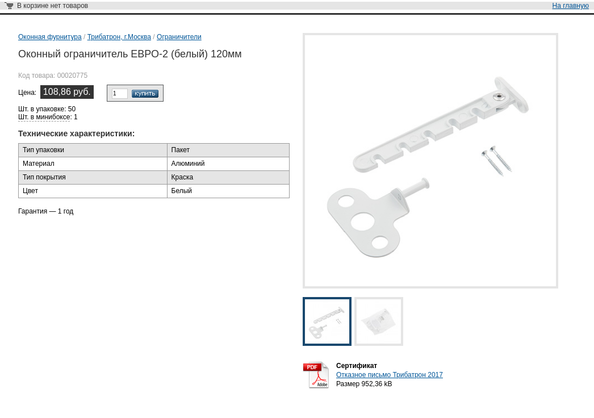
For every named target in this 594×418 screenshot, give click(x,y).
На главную (571, 6)
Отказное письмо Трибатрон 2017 (389, 375)
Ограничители (179, 37)
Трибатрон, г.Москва (119, 37)
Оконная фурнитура (50, 37)
